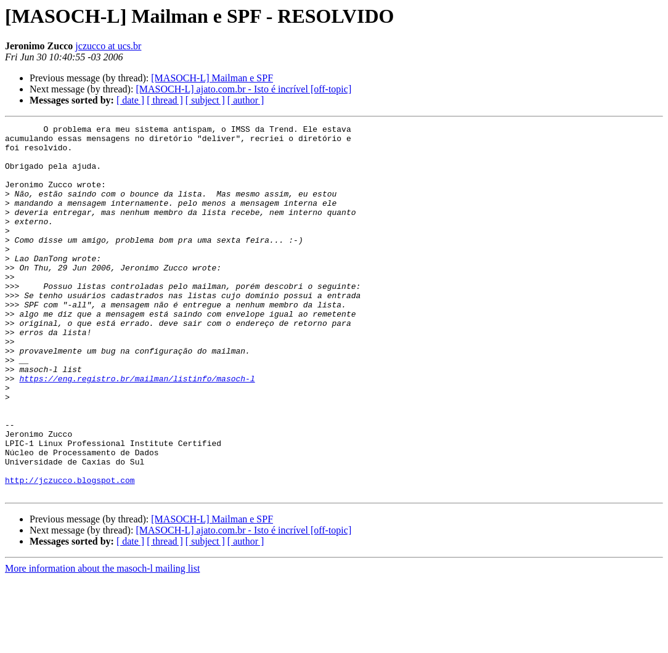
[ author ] (245, 100)
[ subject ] (205, 100)
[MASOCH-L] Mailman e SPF (212, 78)
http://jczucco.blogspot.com (70, 552)
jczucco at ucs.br (108, 46)
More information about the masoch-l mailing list (102, 642)
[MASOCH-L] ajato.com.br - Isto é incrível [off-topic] (243, 89)
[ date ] (130, 100)
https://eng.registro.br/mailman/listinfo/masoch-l (137, 430)
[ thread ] (165, 100)
